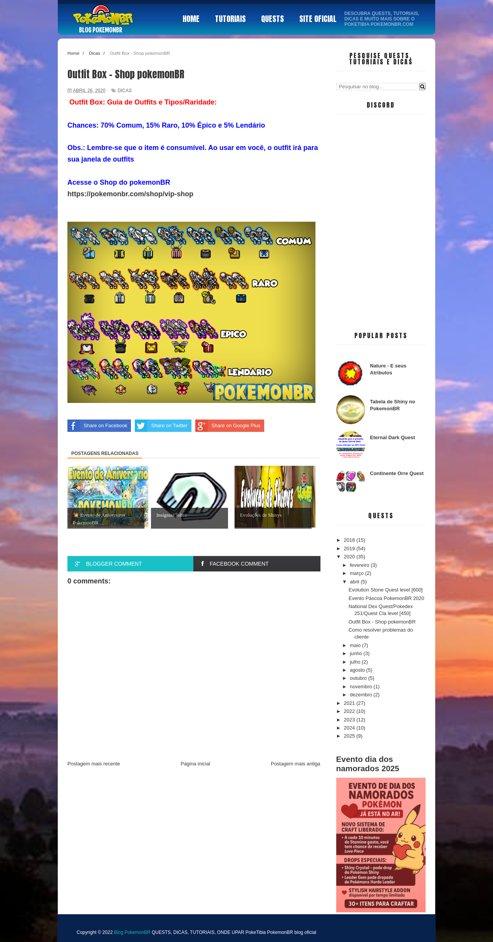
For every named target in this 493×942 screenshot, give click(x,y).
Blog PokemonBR (100, 30)
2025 (350, 736)
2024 (350, 728)
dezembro (361, 695)
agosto (358, 670)
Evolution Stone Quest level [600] (386, 590)
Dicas (124, 90)
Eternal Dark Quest (392, 437)
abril (355, 582)
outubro (359, 678)
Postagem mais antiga (295, 764)
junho (356, 653)
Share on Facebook (97, 426)
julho (356, 662)
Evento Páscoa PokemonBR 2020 (386, 598)
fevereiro (360, 565)
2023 (350, 720)
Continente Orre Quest (397, 473)
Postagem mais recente (93, 764)
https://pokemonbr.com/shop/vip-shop (130, 194)
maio (356, 645)
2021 (350, 703)
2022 (350, 711)
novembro (361, 686)
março (357, 573)
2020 (350, 556)
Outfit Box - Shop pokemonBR (382, 622)
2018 (350, 540)
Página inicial (195, 764)
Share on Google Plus (227, 426)
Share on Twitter (161, 426)
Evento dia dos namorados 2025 (367, 764)
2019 (350, 548)
